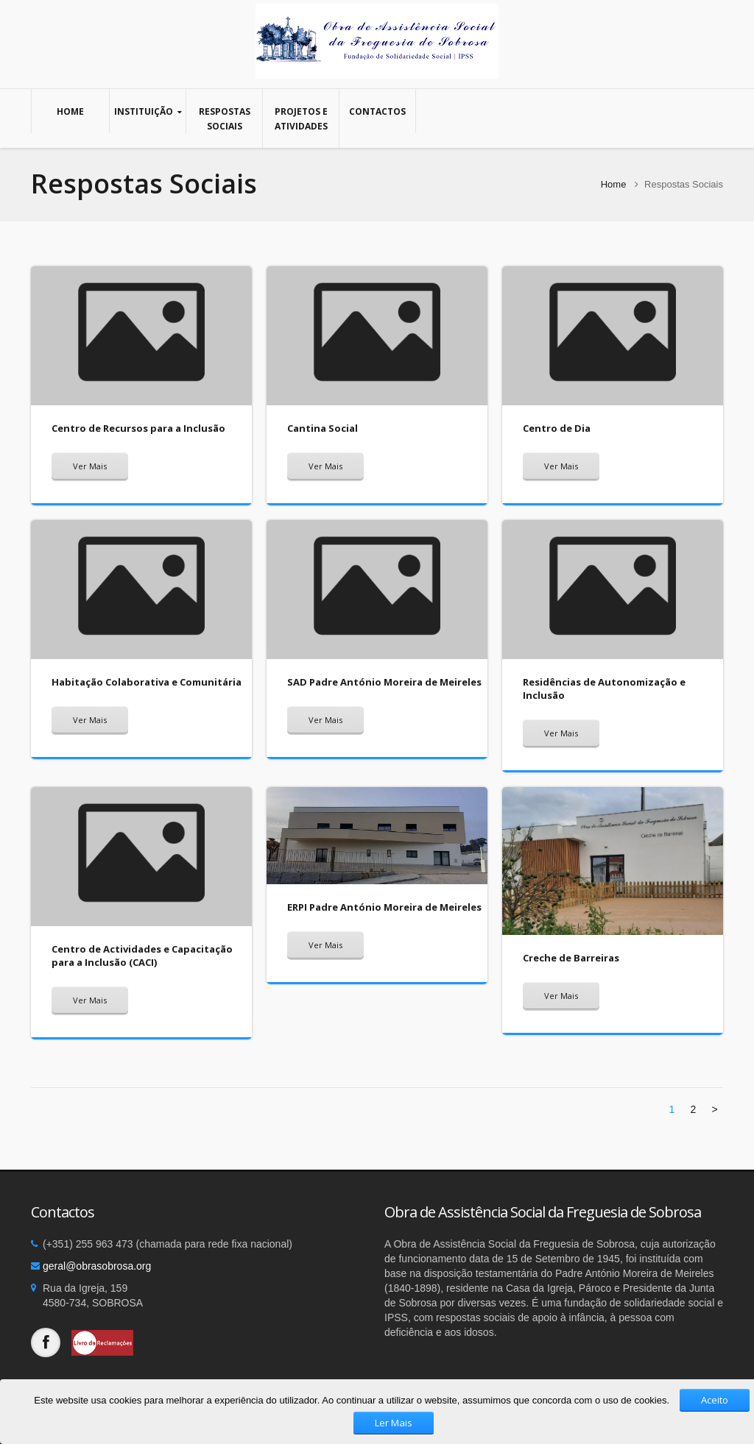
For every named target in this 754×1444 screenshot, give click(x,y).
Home (70, 111)
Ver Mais (90, 466)
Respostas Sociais (224, 118)
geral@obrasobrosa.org (97, 1266)
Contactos (377, 111)
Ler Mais (393, 1422)
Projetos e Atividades (301, 118)
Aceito (714, 1399)
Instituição (148, 111)
